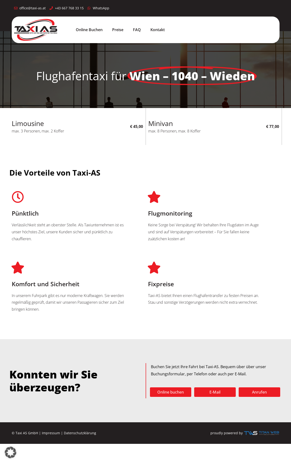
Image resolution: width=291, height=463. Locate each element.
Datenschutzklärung (80, 433)
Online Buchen (89, 29)
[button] (10, 452)
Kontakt (157, 29)
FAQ (137, 29)
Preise (117, 29)
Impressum (51, 433)
